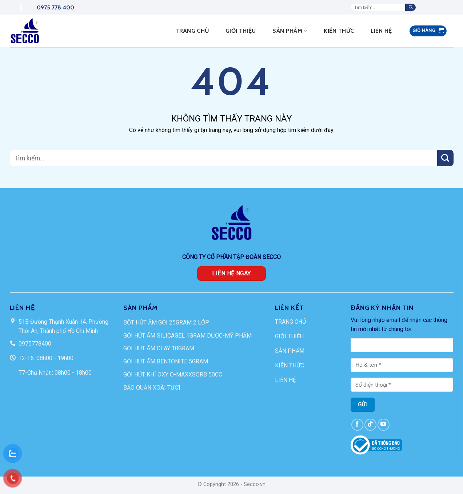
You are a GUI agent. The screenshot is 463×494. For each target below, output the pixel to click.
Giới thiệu (240, 30)
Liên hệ (381, 30)
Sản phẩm (289, 31)
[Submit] (410, 7)
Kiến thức (339, 30)
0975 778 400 (47, 7)
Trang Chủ (192, 30)
